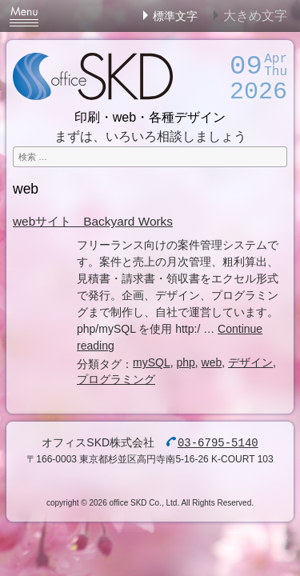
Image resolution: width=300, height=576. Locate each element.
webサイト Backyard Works (93, 221)
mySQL (151, 362)
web (212, 362)
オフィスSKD (93, 76)
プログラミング (116, 379)
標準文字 (175, 16)
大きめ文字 (255, 15)
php (185, 362)
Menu (24, 16)
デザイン (250, 362)
